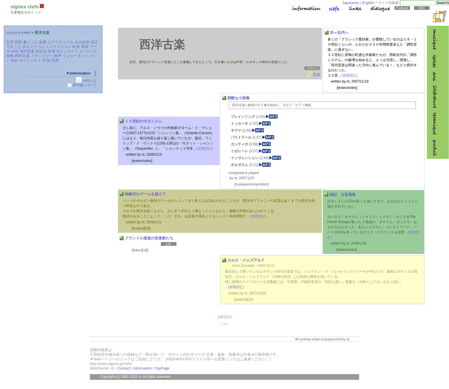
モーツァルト (30, 60)
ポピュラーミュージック (76, 51)
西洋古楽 (22, 56)
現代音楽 (27, 51)
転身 (76, 46)
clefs (25, 32)
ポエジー (29, 46)
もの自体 (82, 42)
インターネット (75, 56)
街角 (10, 56)
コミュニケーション (55, 46)
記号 (10, 42)
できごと (13, 46)
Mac (14, 60)
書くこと (30, 42)
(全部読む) (350, 75)
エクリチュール (61, 42)
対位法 (41, 51)
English (368, 3)
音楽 (84, 46)
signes (11, 32)
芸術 (18, 42)
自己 (94, 42)
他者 (42, 42)
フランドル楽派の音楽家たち (149, 238)
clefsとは (90, 81)
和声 (57, 56)
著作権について (84, 85)
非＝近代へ (339, 32)
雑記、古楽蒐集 (343, 194)
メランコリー (42, 56)
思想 (55, 60)
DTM (46, 60)
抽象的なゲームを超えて (145, 194)
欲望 (51, 51)
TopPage (162, 368)
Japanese (350, 3)
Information (142, 368)
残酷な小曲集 (238, 98)
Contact (123, 368)
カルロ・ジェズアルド (246, 260)
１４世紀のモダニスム (143, 121)
